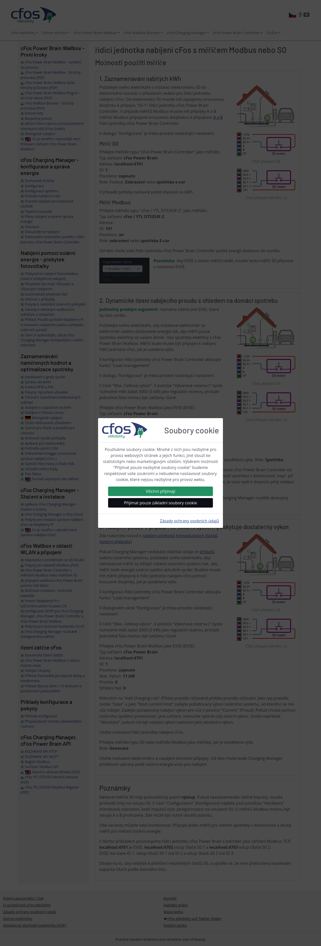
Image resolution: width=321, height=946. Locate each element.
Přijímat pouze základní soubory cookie (160, 503)
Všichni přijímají (160, 491)
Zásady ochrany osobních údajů (189, 521)
